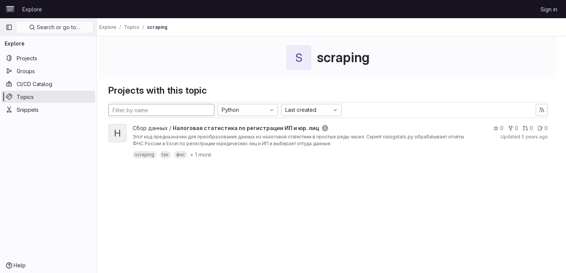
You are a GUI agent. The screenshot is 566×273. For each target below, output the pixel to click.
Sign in (549, 9)
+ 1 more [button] (207, 154)
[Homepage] (10, 9)
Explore (32, 9)
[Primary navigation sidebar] (9, 27)
